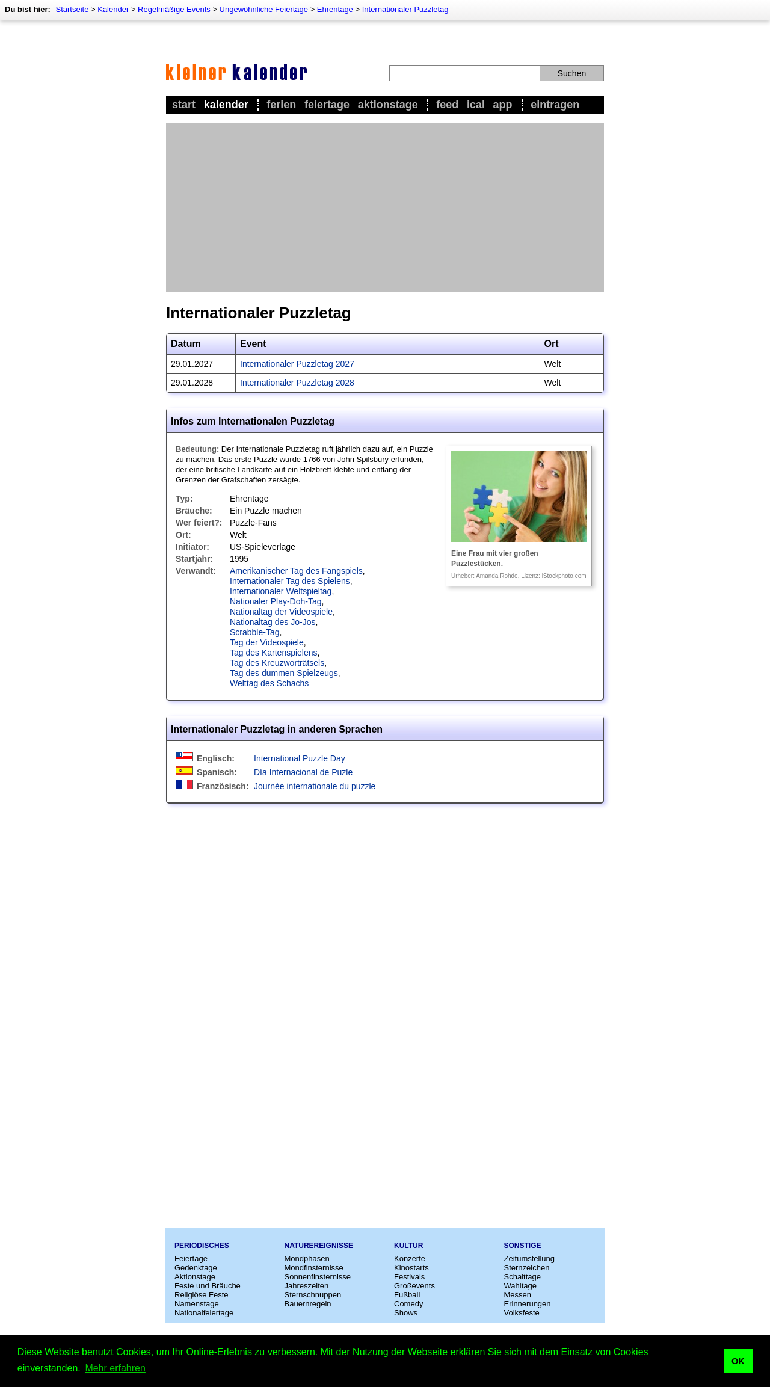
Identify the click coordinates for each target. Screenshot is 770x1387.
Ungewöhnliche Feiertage (264, 9)
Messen (518, 1294)
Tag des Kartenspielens (274, 652)
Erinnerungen (527, 1303)
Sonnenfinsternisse (318, 1276)
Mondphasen (307, 1258)
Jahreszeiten (307, 1285)
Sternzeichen (527, 1267)
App (503, 105)
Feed (447, 105)
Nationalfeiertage (203, 1312)
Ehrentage (335, 9)
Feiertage (327, 105)
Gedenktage (195, 1267)
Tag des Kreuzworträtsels (277, 663)
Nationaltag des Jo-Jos (272, 622)
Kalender (113, 9)
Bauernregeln (308, 1303)
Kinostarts (411, 1267)
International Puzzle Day (299, 758)
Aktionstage (388, 105)
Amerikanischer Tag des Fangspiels (296, 571)
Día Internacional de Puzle (303, 772)
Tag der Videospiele (267, 642)
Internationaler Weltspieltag (280, 591)
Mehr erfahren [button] (115, 1368)
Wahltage (520, 1285)
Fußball (407, 1294)
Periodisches (201, 1245)
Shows (405, 1312)
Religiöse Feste (201, 1294)
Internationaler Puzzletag (405, 9)
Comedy (408, 1303)
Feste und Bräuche (207, 1285)
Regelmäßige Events (174, 9)
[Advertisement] (385, 207)
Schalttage (522, 1276)
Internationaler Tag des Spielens (290, 581)
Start (184, 105)
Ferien (281, 105)
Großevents (414, 1285)
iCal (476, 105)
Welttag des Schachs (269, 683)
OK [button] (738, 1361)
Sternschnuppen (313, 1294)
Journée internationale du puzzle (314, 786)
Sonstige (522, 1245)
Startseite (71, 9)
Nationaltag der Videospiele (281, 612)
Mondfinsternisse (314, 1267)
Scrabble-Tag (255, 632)
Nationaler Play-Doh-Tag (276, 601)
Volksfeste (522, 1312)
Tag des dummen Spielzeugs (284, 673)
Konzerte (409, 1258)
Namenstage (196, 1303)
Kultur (408, 1245)
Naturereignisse (319, 1245)
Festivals (409, 1276)
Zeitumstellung (529, 1258)
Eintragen (555, 105)
